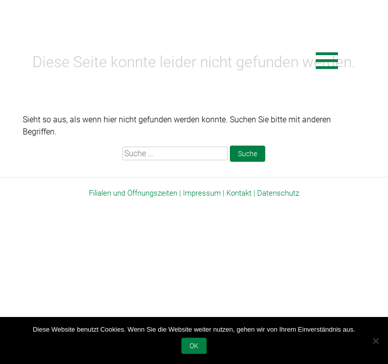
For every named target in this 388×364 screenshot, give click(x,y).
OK (194, 346)
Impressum (202, 193)
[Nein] (375, 341)
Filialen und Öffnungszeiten (133, 193)
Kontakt (239, 193)
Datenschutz (278, 193)
